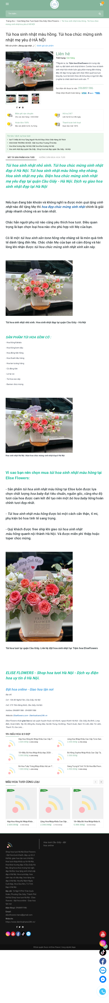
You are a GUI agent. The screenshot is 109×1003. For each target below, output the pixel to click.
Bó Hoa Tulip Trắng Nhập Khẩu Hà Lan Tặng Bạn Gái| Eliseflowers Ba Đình (50, 766)
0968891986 (85, 88)
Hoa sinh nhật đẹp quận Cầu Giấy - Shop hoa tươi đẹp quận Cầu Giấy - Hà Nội (40, 149)
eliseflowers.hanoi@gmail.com (19, 915)
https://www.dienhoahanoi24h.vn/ (21, 922)
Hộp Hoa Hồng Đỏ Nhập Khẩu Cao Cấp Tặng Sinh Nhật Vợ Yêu (45, 739)
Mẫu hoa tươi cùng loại (23, 782)
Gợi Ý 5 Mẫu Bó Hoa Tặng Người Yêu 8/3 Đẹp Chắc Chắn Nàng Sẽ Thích (37, 140)
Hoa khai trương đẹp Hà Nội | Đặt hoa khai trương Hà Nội (31, 146)
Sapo (73, 947)
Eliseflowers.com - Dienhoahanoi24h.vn (30, 715)
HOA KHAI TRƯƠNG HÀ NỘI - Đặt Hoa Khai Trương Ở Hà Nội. (33, 143)
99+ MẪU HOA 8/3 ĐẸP (18, 734)
